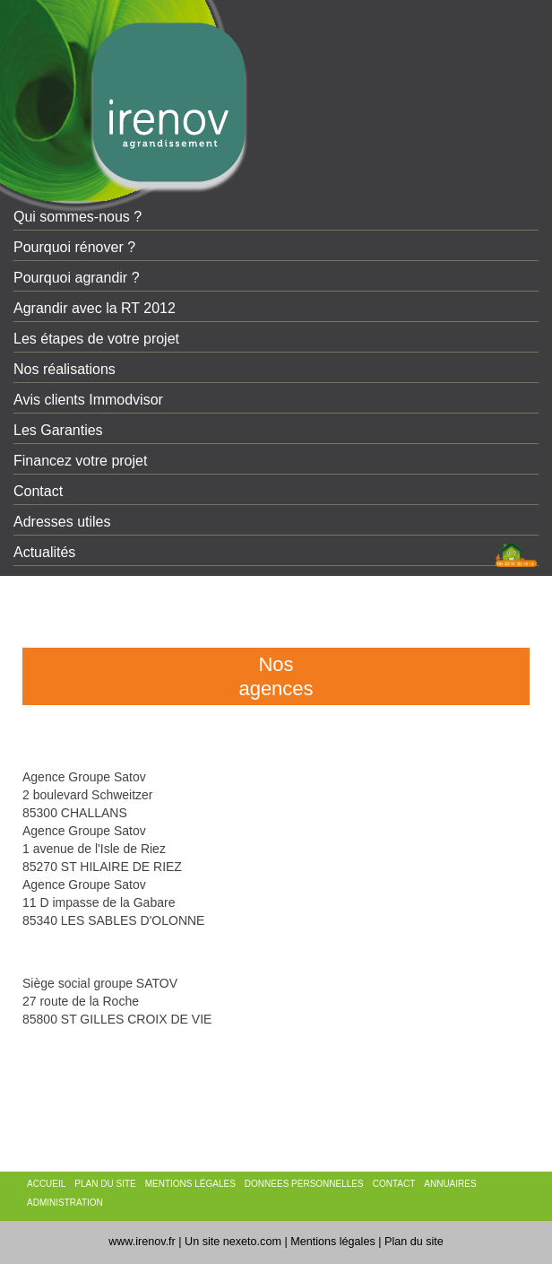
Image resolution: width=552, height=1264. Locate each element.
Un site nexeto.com (233, 1241)
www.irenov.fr (142, 1241)
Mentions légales (332, 1241)
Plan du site (414, 1241)
